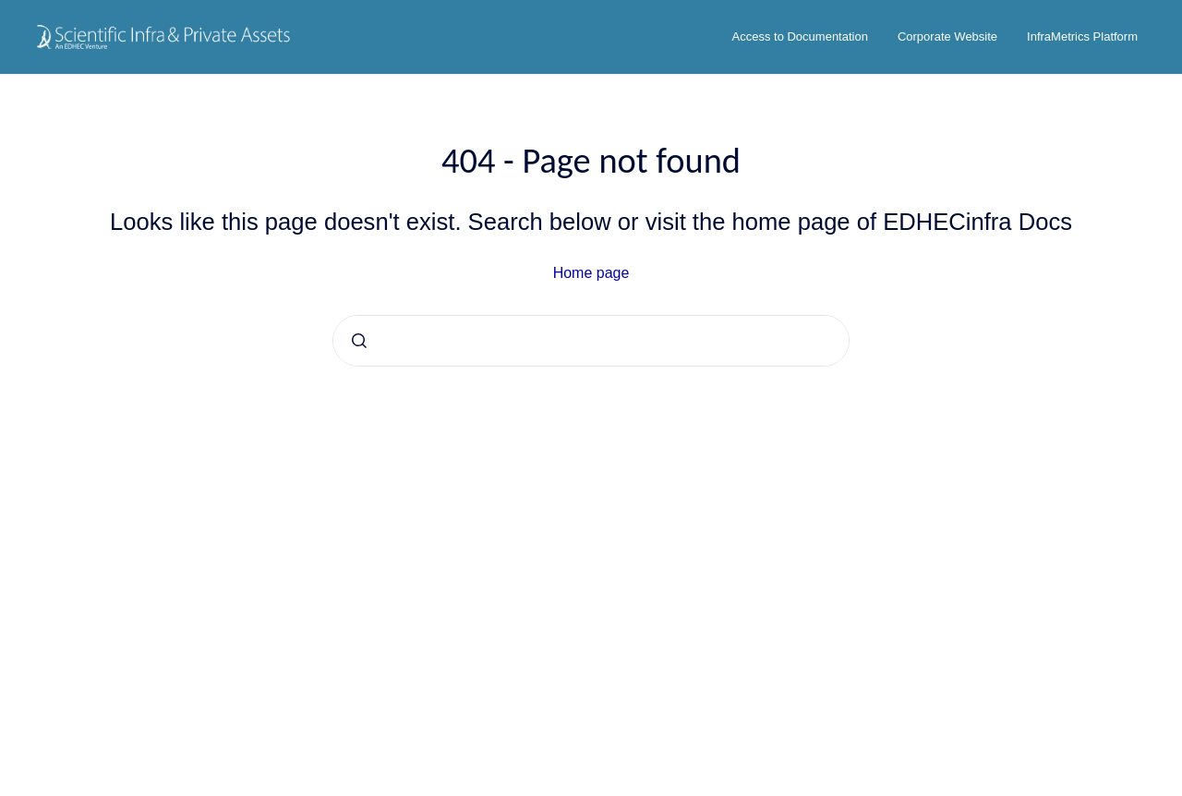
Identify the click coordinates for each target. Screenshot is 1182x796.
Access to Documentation (800, 36)
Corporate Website (947, 36)
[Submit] (359, 341)
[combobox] (591, 341)
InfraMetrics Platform (1082, 36)
